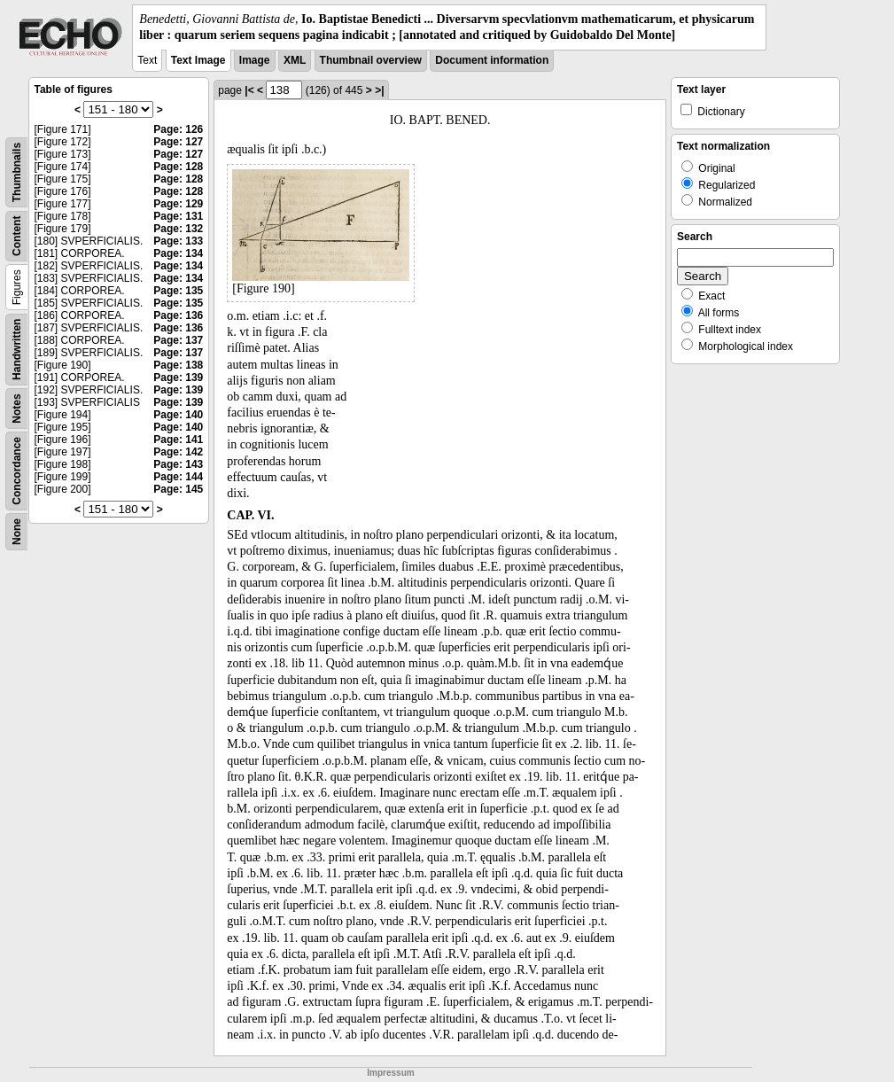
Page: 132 (178, 228)
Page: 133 (178, 241)
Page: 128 (178, 166)
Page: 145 (178, 489)
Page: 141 (178, 439)
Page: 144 (178, 477)
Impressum (390, 1073)
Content (17, 236)
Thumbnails (17, 172)
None (17, 531)
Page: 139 (178, 377)
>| (379, 90)
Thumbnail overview (371, 60)
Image (254, 60)
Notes (17, 409)
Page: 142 (178, 452)
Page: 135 (178, 290)
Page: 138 (178, 365)
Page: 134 (178, 253)
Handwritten (17, 349)
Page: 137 (178, 340)
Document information (491, 60)
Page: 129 (178, 204)
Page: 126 (178, 129)
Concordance (17, 471)
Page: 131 (178, 216)
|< (249, 90)
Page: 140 (178, 415)
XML (295, 60)
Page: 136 (178, 315)
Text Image (198, 60)
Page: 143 (178, 464)
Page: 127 (178, 142)
